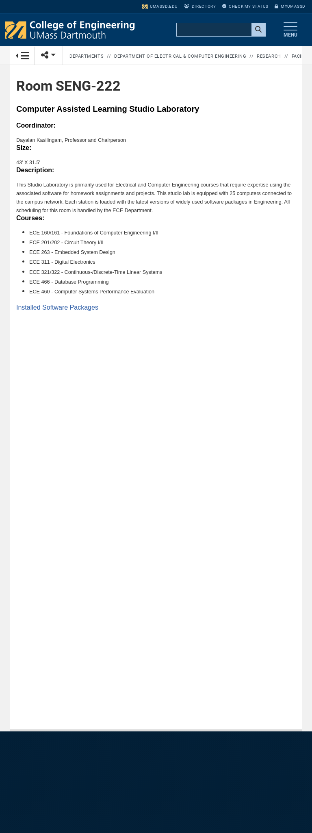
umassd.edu (160, 6)
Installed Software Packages (57, 307)
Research (269, 56)
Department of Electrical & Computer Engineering (180, 56)
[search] (220, 30)
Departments (86, 56)
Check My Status (245, 6)
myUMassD (290, 6)
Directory (200, 6)
